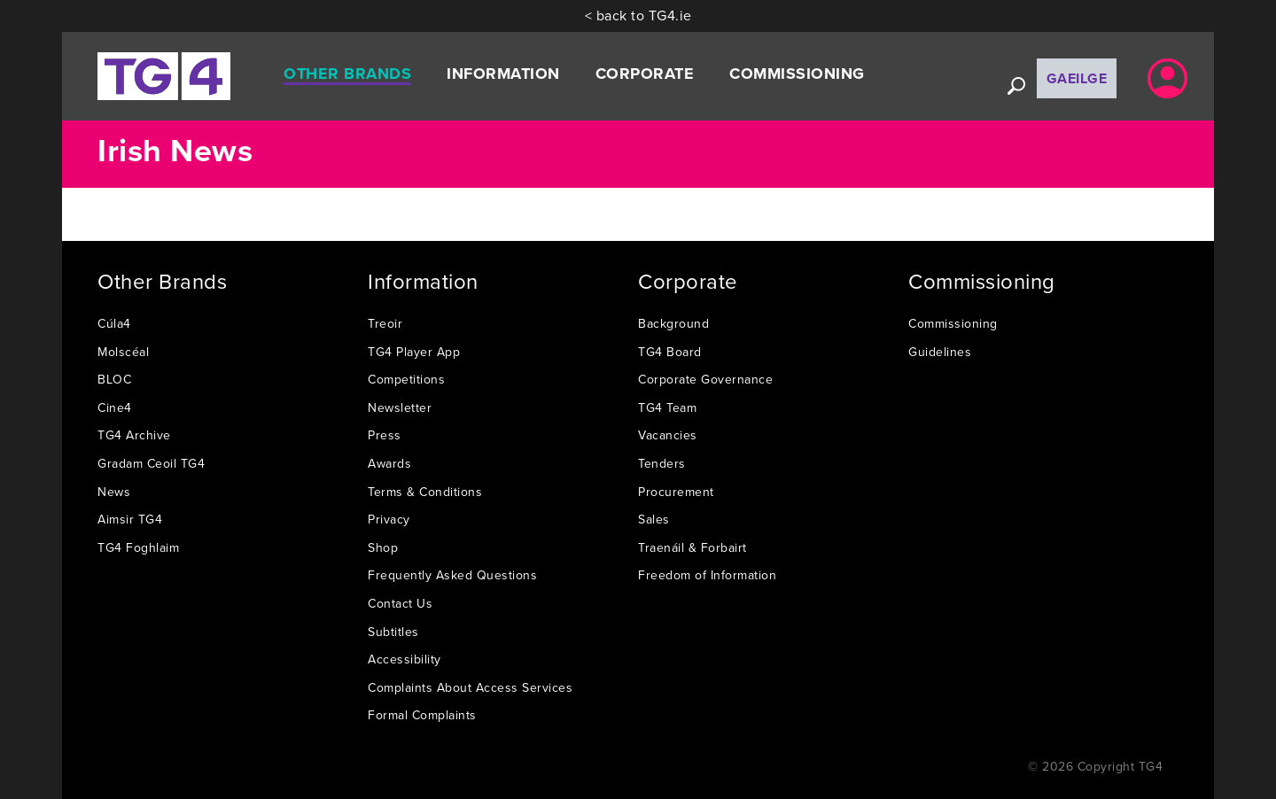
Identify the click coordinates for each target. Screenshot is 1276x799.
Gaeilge (1077, 78)
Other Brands (347, 73)
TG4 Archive (134, 435)
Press (384, 435)
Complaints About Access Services (470, 687)
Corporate (645, 73)
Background (673, 323)
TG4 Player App (414, 352)
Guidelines (939, 352)
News (113, 491)
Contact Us (400, 603)
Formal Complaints (422, 715)
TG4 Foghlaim (138, 547)
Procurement (676, 491)
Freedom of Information (707, 575)
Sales (654, 519)
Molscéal (123, 352)
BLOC (114, 379)
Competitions (406, 379)
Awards (389, 463)
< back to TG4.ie (638, 15)
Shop (383, 547)
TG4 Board (670, 352)
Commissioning (797, 73)
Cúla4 (114, 323)
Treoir (385, 323)
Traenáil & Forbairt (692, 547)
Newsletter (400, 407)
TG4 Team (667, 407)
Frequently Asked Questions (452, 575)
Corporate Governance (705, 379)
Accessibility (404, 659)
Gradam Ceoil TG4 (151, 463)
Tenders (662, 463)
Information (503, 73)
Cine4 (114, 407)
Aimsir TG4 (129, 519)
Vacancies (667, 435)
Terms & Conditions (425, 491)
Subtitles (393, 631)
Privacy (389, 519)
